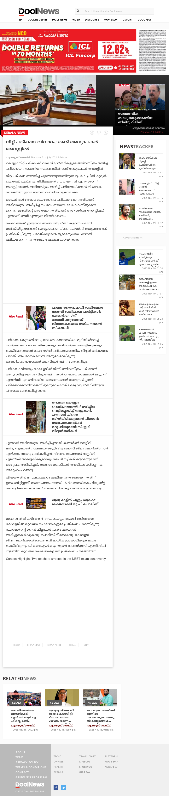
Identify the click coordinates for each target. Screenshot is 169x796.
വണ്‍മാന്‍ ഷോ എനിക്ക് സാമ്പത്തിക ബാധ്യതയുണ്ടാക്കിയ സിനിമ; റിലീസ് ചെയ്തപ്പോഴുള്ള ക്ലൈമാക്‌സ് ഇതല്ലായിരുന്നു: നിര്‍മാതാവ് (137, 124)
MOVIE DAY (111, 19)
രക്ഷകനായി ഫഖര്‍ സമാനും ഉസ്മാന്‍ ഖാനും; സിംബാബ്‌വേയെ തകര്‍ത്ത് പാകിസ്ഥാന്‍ (149, 337)
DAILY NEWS (59, 19)
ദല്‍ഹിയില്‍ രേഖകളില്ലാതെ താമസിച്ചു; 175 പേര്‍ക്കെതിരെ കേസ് (148, 285)
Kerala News (33, 645)
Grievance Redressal (31, 777)
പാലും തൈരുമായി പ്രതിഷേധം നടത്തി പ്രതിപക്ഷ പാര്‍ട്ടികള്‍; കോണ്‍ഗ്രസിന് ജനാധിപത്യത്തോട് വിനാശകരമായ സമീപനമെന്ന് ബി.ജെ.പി (77, 317)
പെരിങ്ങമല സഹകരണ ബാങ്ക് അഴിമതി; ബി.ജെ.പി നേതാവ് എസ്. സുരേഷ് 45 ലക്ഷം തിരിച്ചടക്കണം (150, 219)
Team (19, 757)
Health (58, 766)
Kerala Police (54, 645)
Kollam (72, 645)
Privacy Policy (26, 762)
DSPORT (128, 19)
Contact (22, 772)
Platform (111, 756)
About (20, 752)
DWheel (58, 761)
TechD (57, 756)
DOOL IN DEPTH (37, 19)
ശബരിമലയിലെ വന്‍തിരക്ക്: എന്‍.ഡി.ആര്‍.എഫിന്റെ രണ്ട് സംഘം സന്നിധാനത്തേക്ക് (24, 719)
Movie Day (111, 761)
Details (58, 772)
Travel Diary (87, 756)
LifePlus (84, 761)
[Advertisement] (58, 283)
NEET (86, 645)
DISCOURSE (92, 19)
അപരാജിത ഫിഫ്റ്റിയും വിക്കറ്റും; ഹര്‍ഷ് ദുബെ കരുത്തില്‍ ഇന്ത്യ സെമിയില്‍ (149, 260)
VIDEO (76, 19)
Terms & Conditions (30, 767)
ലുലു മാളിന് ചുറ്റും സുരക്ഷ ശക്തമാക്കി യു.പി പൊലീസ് (75, 502)
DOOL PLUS (145, 19)
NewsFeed (111, 766)
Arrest (16, 645)
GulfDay (84, 772)
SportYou (85, 766)
